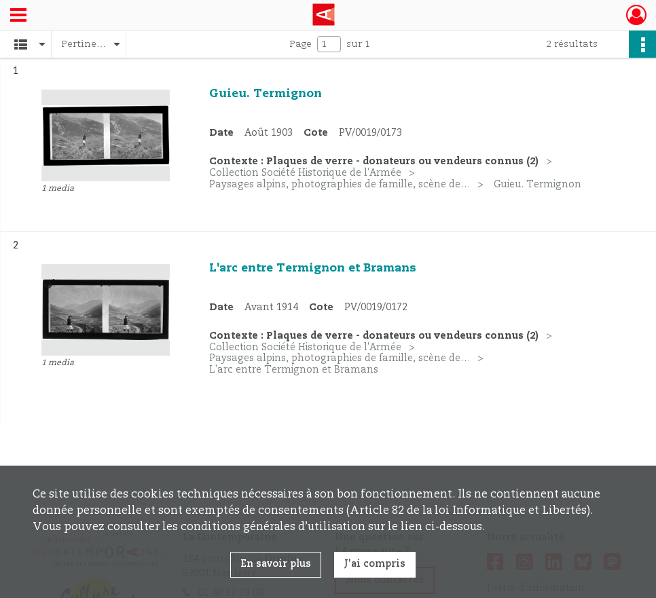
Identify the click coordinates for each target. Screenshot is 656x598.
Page (300, 44)
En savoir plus (275, 564)
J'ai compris (374, 564)
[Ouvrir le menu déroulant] (18, 16)
